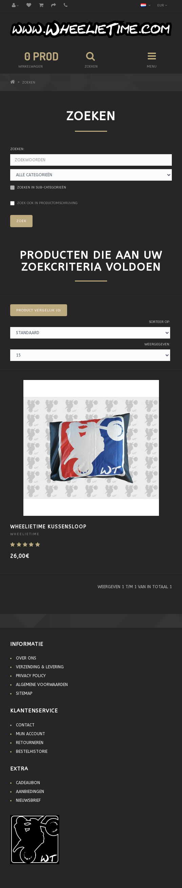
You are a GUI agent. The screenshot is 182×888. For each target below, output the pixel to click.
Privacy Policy (31, 675)
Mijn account (30, 733)
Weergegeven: (157, 344)
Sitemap (24, 693)
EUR (162, 5)
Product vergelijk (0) (38, 310)
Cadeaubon (28, 782)
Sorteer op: (159, 322)
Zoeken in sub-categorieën (38, 187)
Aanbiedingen (30, 791)
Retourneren (29, 742)
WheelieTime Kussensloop (48, 527)
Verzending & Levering (40, 667)
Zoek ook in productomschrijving (44, 203)
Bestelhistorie (31, 751)
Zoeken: (17, 149)
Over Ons (26, 658)
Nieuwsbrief (28, 800)
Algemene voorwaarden (42, 684)
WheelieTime (25, 534)
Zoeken (28, 82)
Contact (25, 725)
